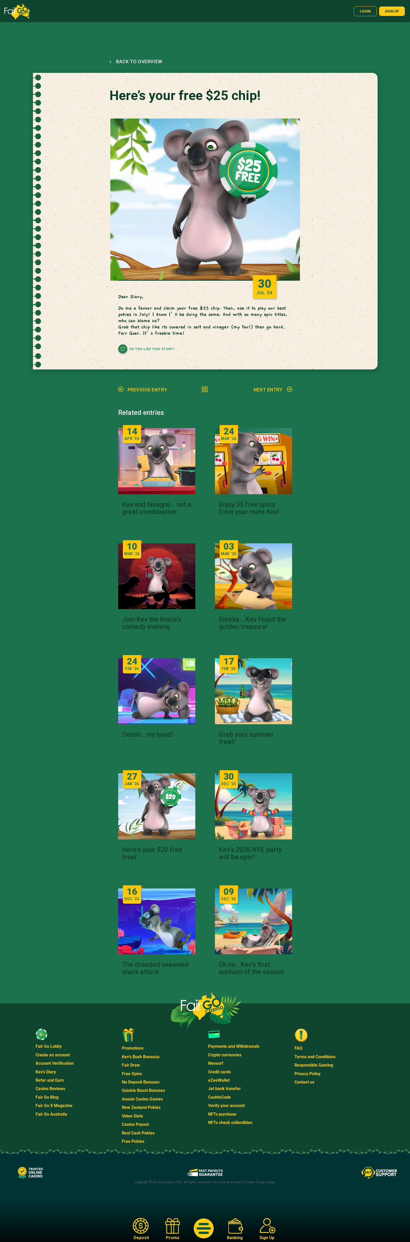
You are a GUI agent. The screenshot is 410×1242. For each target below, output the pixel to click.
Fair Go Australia (51, 1114)
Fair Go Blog (47, 1097)
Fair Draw (131, 1065)
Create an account (53, 1054)
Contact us (304, 1082)
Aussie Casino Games (142, 1099)
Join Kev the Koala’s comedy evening (151, 623)
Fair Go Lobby (49, 1046)
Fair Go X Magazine (54, 1105)
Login (365, 11)
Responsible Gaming (313, 1065)
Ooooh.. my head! (147, 734)
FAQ (298, 1048)
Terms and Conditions (314, 1056)
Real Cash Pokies (138, 1133)
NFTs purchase (222, 1114)
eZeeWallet (219, 1080)
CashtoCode (219, 1097)
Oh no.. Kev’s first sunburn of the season (251, 968)
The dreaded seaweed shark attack (155, 968)
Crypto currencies (224, 1054)
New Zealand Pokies (141, 1107)
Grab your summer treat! (246, 738)
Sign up (392, 11)
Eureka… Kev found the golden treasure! (252, 623)
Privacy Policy (307, 1073)
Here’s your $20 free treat (152, 853)
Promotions (133, 1048)
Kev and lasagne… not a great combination (156, 508)
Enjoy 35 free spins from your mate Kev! (249, 508)
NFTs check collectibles (230, 1122)
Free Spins (132, 1073)
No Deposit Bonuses (141, 1082)
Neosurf (215, 1063)
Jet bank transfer (224, 1088)
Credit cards (219, 1071)
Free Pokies (133, 1141)
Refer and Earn (50, 1080)
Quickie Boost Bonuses (143, 1090)
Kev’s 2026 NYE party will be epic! (250, 853)
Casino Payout (135, 1124)
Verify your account (226, 1105)
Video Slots (132, 1116)
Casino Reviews (50, 1088)
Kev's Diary (46, 1071)
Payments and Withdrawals (233, 1046)
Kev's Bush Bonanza (141, 1056)
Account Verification (55, 1063)
